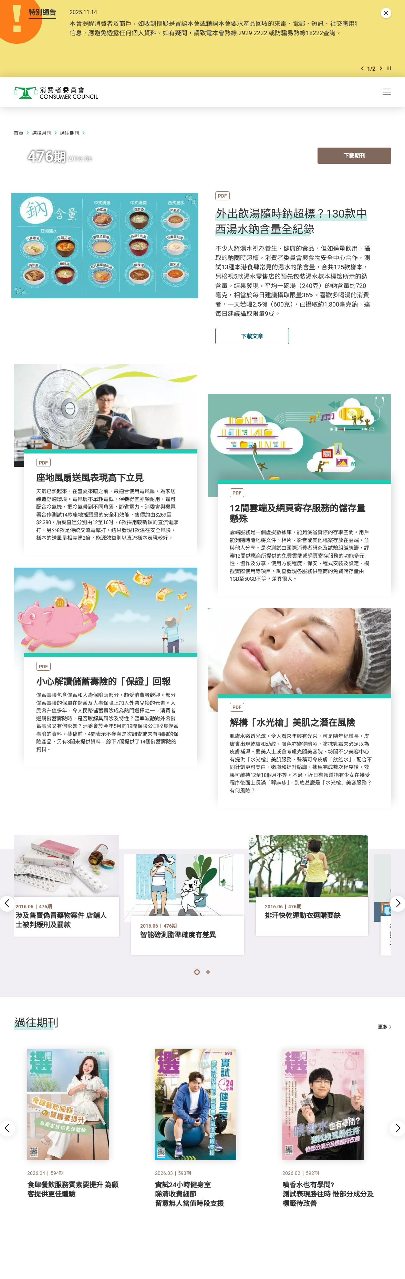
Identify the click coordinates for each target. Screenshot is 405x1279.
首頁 (18, 143)
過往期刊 (69, 143)
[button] (362, 79)
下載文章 (252, 346)
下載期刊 (354, 168)
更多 (384, 1040)
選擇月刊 (41, 143)
